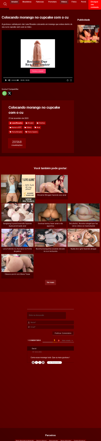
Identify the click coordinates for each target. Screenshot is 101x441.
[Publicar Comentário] (63, 333)
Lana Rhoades (16, 123)
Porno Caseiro (32, 132)
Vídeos (28, 127)
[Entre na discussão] (46, 315)
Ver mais (50, 282)
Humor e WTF (15, 127)
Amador (30, 123)
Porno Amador (16, 132)
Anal (37, 127)
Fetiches (41, 123)
